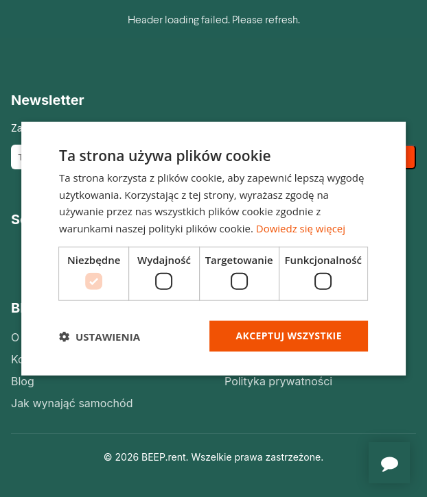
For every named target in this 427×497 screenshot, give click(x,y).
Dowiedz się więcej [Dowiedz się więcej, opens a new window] (300, 228)
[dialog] (213, 248)
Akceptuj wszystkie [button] (289, 335)
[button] (99, 336)
